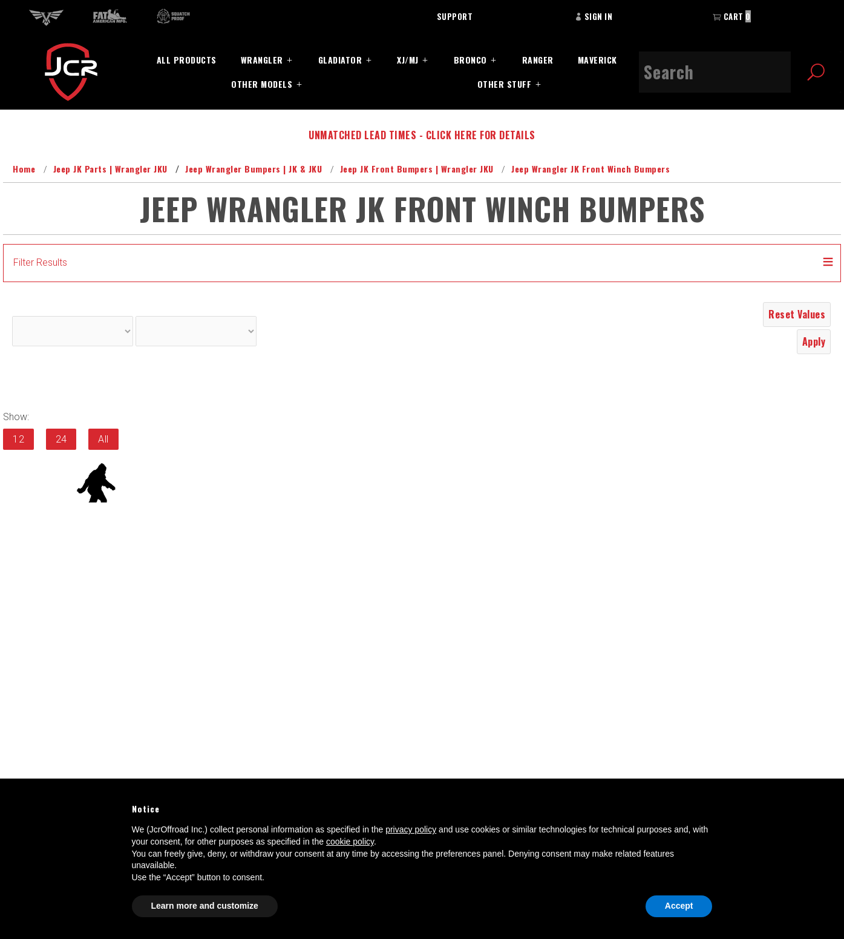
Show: (16, 417)
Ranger (538, 59)
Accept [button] (679, 906)
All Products (187, 59)
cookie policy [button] (350, 841)
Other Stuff (504, 83)
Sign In (594, 16)
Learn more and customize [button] (204, 906)
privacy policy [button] (410, 829)
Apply (814, 341)
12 (18, 439)
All (103, 439)
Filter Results (40, 262)
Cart (732, 16)
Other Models (261, 83)
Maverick (597, 59)
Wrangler (262, 59)
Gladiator (340, 59)
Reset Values (796, 314)
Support (455, 16)
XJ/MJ (408, 59)
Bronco (470, 59)
